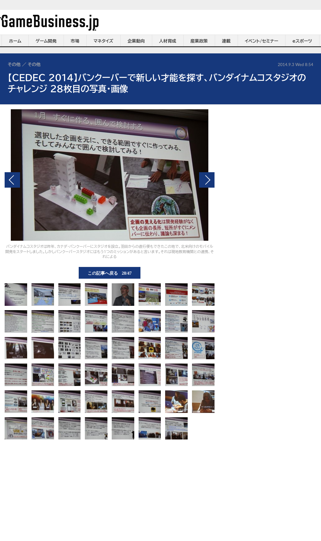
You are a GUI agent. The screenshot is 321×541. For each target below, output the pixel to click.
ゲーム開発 (45, 41)
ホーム (15, 41)
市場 (75, 41)
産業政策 (199, 41)
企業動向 (136, 41)
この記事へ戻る (110, 273)
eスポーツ (302, 41)
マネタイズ (103, 41)
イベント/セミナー (261, 41)
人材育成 (167, 41)
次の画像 (207, 180)
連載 (226, 41)
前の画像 (12, 180)
